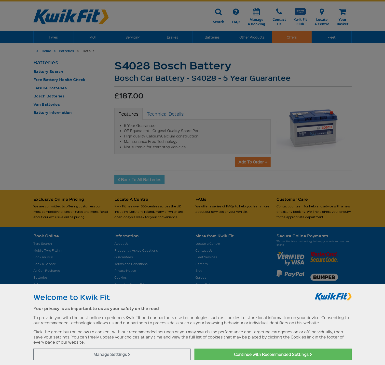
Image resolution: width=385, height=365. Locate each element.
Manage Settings (112, 354)
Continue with (273, 354)
